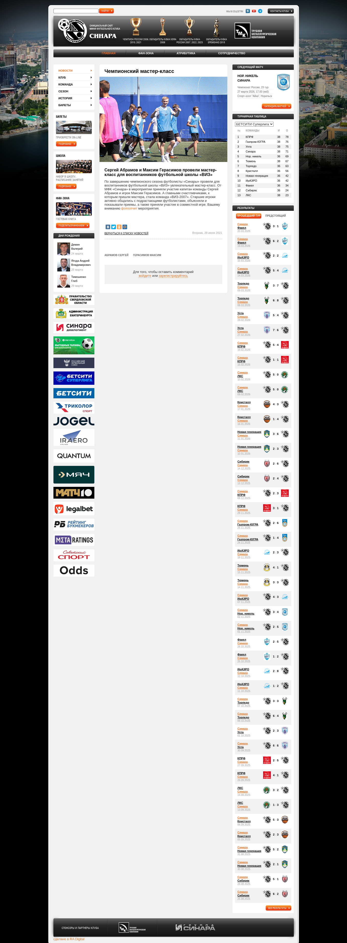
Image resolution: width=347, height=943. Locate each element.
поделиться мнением (71, 225)
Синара (243, 224)
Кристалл (244, 402)
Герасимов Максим (147, 255)
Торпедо (243, 283)
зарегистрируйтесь (173, 276)
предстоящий (275, 215)
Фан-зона (146, 53)
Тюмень (243, 565)
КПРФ (241, 346)
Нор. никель (246, 613)
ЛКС (240, 376)
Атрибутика (185, 53)
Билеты (65, 105)
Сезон (64, 91)
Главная (108, 53)
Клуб (62, 77)
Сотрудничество (231, 53)
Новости (66, 70)
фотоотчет (129, 208)
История (65, 98)
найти (105, 10)
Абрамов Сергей (117, 255)
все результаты (277, 907)
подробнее (65, 143)
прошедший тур (249, 215)
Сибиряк (244, 461)
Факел (242, 227)
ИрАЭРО (243, 257)
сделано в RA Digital (68, 939)
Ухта (241, 313)
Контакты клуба (279, 11)
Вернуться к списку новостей (127, 233)
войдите (145, 276)
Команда (66, 84)
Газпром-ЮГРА (248, 524)
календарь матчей (275, 106)
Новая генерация (249, 431)
